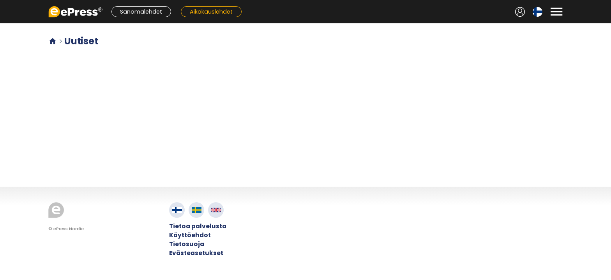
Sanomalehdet (141, 12)
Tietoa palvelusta (197, 226)
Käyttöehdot (190, 235)
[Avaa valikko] (556, 11)
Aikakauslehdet (211, 12)
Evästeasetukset (196, 253)
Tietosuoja (186, 244)
